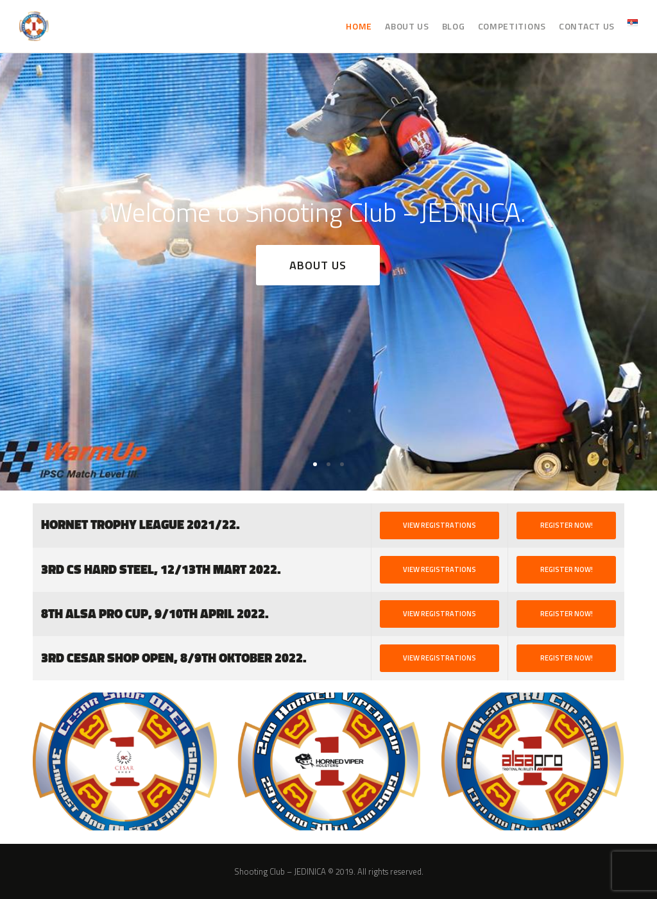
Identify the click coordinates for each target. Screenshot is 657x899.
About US (317, 265)
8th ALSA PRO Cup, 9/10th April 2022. (155, 614)
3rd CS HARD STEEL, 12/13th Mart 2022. (161, 569)
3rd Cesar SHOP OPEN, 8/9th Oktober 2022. (174, 658)
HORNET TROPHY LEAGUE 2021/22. (140, 525)
